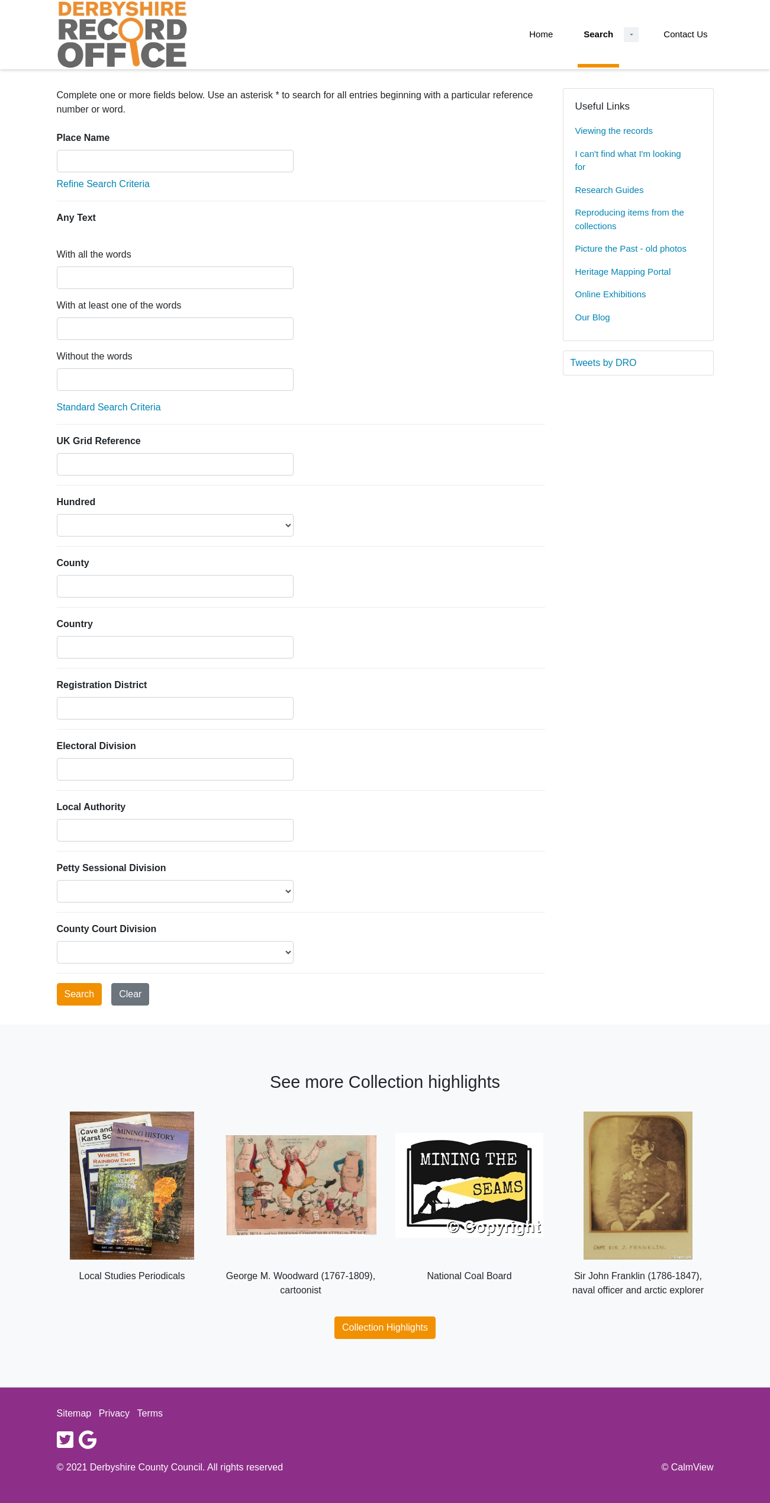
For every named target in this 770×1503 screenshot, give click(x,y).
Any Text (76, 218)
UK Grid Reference (99, 441)
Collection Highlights (385, 1327)
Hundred (76, 502)
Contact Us (685, 34)
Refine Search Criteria (103, 184)
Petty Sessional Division (111, 868)
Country (75, 624)
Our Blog (592, 317)
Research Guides (609, 190)
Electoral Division (96, 746)
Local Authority (91, 807)
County (73, 563)
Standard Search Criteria (109, 407)
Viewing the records (614, 131)
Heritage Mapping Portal (623, 271)
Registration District (102, 685)
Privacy (114, 1413)
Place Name (83, 138)
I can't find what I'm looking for (628, 160)
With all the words (94, 254)
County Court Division (107, 929)
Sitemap (74, 1413)
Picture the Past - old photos (631, 248)
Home (541, 34)
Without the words (95, 356)
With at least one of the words (119, 305)
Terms (150, 1413)
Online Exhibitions (610, 294)
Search (598, 34)
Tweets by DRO (604, 363)
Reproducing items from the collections (629, 219)
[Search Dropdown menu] (631, 34)
